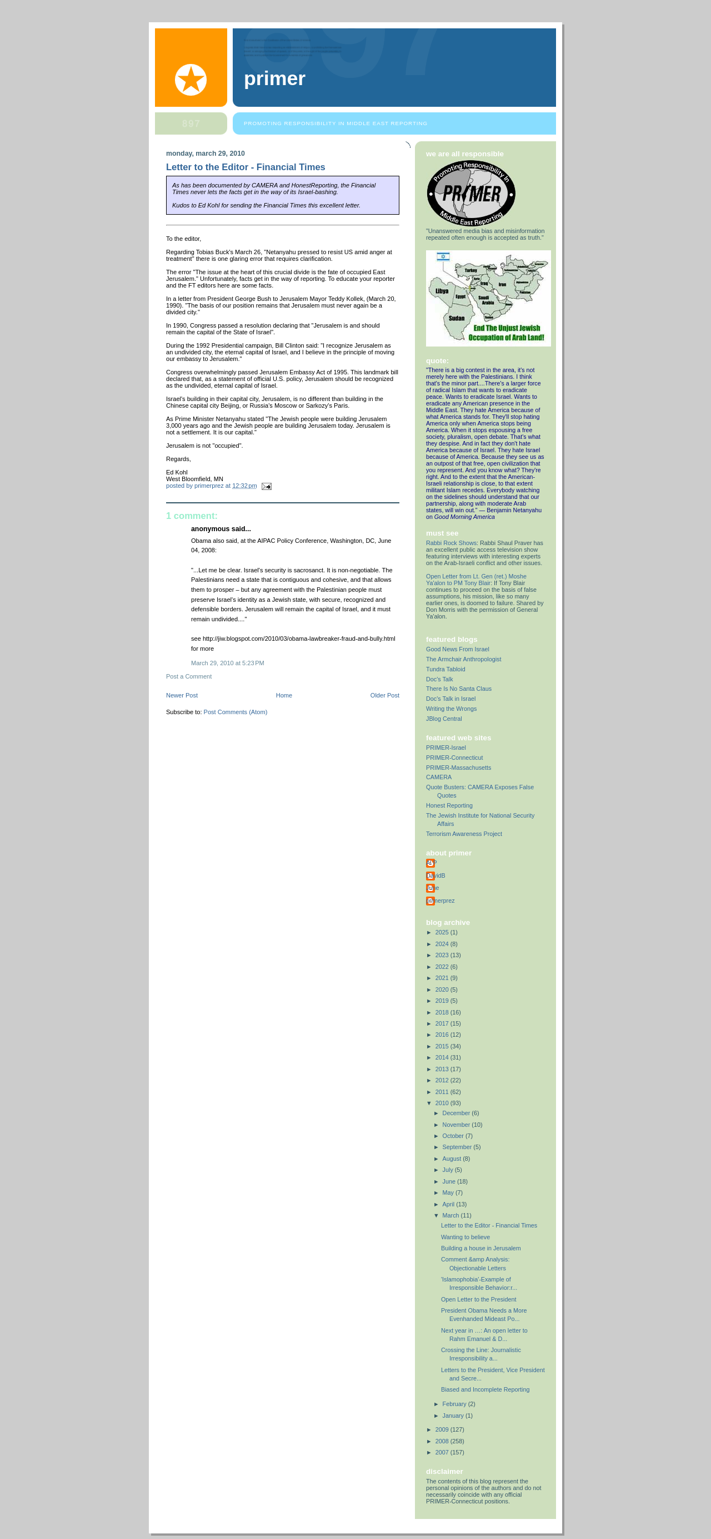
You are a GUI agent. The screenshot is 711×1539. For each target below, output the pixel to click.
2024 (442, 944)
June (432, 887)
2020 (442, 989)
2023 (442, 955)
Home (284, 695)
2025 (442, 932)
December (457, 1113)
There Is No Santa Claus (459, 688)
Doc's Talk (439, 679)
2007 (442, 1452)
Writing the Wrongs (451, 708)
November (457, 1124)
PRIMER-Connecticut (454, 757)
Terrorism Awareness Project (464, 833)
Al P (431, 862)
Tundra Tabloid (445, 669)
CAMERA (439, 777)
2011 (442, 1091)
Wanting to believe (465, 1237)
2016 (442, 1034)
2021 (442, 977)
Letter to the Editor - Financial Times (489, 1225)
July (449, 1169)
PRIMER (275, 78)
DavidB (435, 875)
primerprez (440, 900)
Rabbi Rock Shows (451, 543)
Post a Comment (189, 676)
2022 (442, 966)
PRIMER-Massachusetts (458, 767)
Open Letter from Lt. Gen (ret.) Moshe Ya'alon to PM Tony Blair (476, 579)
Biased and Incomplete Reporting (485, 1389)
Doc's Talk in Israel (450, 698)
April (450, 1204)
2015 (442, 1046)
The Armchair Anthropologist (463, 659)
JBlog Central (444, 718)
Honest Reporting (449, 805)
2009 (442, 1429)
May (449, 1192)
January (454, 1415)
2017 (442, 1023)
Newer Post (182, 695)
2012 (442, 1080)
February (455, 1404)
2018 (442, 1012)
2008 (442, 1441)
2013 (442, 1069)
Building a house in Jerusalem (481, 1248)
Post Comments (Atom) (236, 712)
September (458, 1147)
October (454, 1135)
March (452, 1215)
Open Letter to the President (478, 1299)
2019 (442, 1000)
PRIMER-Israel (446, 747)
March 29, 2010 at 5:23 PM (227, 663)
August (453, 1158)
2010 (442, 1103)
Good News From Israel (457, 649)
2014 (442, 1057)
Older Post (384, 695)
